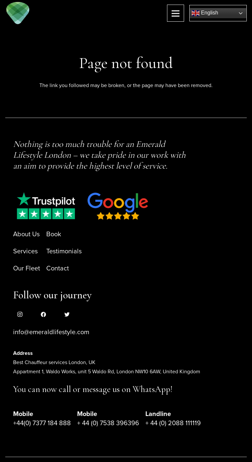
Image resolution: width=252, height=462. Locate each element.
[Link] (18, 13)
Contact (57, 268)
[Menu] (175, 13)
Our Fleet (26, 268)
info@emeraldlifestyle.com (51, 332)
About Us (26, 234)
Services (25, 251)
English (205, 13)
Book (53, 234)
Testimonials (64, 251)
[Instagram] (19, 314)
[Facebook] (43, 314)
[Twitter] (67, 314)
